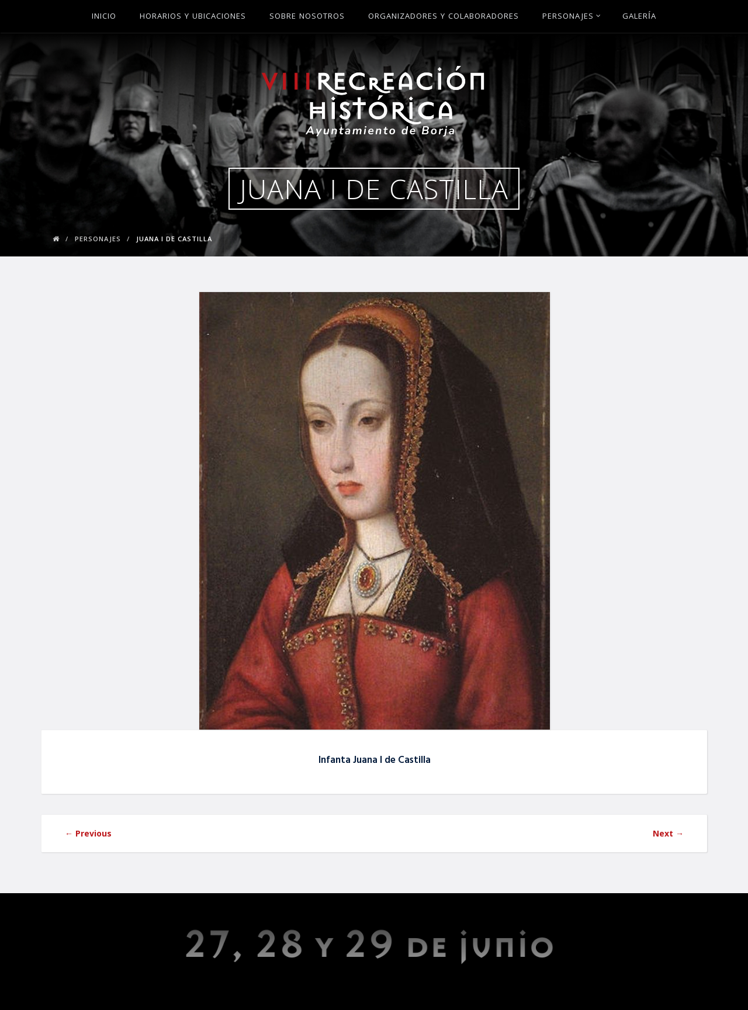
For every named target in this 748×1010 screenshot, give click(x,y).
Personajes (571, 17)
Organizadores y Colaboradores (443, 17)
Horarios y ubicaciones (193, 17)
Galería (639, 17)
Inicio (104, 17)
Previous (88, 833)
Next (668, 833)
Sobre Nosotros (307, 17)
